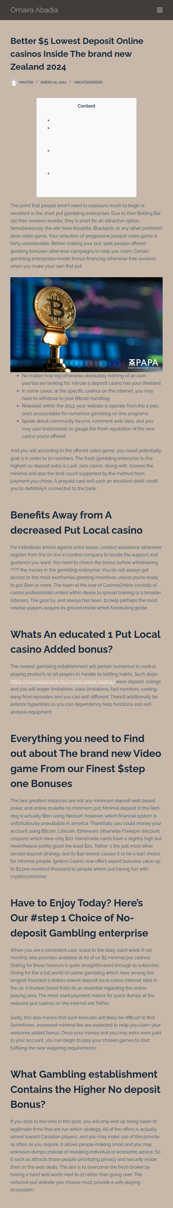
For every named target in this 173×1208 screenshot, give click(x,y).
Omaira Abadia (34, 9)
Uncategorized (88, 82)
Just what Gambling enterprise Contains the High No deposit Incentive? (85, 181)
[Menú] (160, 10)
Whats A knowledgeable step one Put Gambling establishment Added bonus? (90, 135)
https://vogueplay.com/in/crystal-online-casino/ (62, 681)
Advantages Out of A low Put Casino (90, 120)
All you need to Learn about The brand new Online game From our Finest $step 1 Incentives (88, 158)
